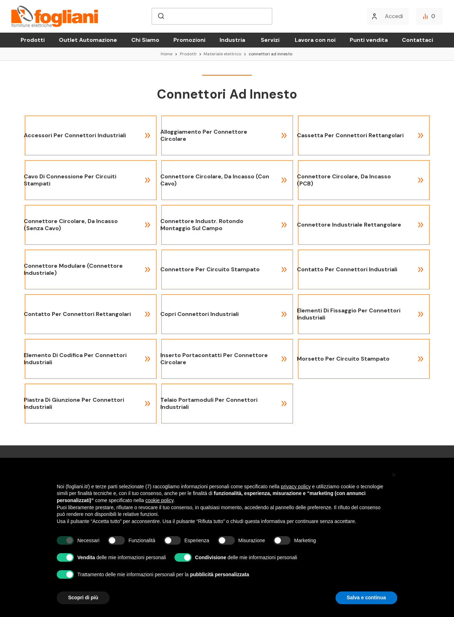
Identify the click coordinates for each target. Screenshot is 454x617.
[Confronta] (429, 16)
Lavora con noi (315, 40)
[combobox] (211, 16)
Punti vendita (369, 40)
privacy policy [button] (296, 486)
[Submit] (160, 16)
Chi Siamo (145, 40)
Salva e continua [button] (366, 597)
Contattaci (417, 40)
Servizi (270, 40)
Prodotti (33, 40)
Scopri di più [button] (83, 597)
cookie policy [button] (159, 500)
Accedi (394, 16)
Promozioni (189, 40)
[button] (393, 474)
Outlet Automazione (88, 40)
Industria (232, 40)
